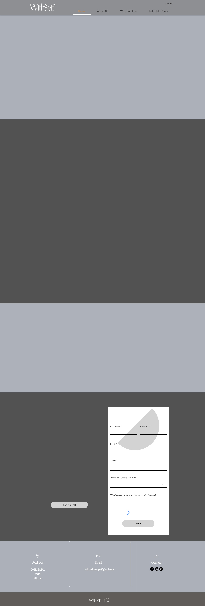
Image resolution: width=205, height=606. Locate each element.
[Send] (138, 523)
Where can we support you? (123, 478)
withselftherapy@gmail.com (99, 569)
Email (112, 444)
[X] (161, 569)
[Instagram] (152, 569)
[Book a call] (69, 505)
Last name (144, 426)
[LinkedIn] (156, 569)
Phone (113, 460)
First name (115, 426)
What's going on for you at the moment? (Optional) (133, 495)
